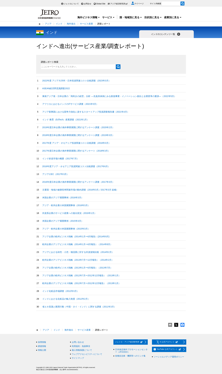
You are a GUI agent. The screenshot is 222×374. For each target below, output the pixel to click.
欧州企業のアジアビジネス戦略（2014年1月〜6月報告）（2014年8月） (77, 244)
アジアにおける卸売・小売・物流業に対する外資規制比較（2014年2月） (78, 252)
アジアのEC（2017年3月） (55, 174)
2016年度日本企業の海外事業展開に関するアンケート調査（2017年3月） (78, 182)
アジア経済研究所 (119, 4)
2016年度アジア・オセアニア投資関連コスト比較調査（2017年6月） (76, 166)
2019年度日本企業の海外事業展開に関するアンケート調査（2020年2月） (78, 127)
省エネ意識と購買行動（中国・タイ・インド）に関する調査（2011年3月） (79, 306)
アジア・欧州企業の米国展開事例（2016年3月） (66, 205)
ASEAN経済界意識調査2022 (56, 88)
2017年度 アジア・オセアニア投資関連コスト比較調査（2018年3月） (76, 143)
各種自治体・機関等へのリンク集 (130, 356)
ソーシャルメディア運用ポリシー (169, 357)
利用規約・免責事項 (81, 346)
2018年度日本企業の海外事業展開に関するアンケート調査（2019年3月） (78, 135)
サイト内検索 (155, 3)
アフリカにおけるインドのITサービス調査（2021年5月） (70, 104)
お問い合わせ (78, 342)
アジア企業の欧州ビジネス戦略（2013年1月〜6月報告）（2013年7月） (77, 267)
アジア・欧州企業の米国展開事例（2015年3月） (66, 228)
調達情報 (42, 346)
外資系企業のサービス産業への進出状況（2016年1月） (69, 213)
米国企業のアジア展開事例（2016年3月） (62, 197)
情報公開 (42, 350)
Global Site (100, 4)
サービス (108, 17)
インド (59, 23)
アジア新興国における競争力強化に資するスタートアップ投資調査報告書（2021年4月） (85, 112)
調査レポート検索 (49, 62)
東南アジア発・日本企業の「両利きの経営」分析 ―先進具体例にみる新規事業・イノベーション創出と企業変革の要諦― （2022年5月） (109, 96)
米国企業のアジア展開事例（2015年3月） (62, 221)
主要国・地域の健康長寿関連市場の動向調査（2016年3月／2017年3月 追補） (80, 189)
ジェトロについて (71, 4)
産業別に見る (173, 17)
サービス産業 (86, 23)
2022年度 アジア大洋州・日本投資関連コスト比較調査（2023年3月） (76, 80)
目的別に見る (153, 17)
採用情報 (42, 342)
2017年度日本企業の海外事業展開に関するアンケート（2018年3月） (76, 151)
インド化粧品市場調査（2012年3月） (60, 291)
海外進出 (71, 23)
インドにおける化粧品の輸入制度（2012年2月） (66, 299)
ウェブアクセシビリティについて (87, 354)
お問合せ (87, 4)
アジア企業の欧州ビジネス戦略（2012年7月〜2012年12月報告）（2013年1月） (81, 275)
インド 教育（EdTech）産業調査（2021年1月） (65, 119)
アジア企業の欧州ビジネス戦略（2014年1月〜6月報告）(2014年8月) (76, 236)
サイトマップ (78, 358)
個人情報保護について (82, 350)
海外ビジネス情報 (88, 17)
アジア (48, 23)
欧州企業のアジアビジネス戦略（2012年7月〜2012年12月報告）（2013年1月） (81, 283)
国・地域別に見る (131, 17)
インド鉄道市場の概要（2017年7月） (60, 158)
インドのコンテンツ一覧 (166, 34)
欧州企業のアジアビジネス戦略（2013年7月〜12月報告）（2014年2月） (78, 260)
